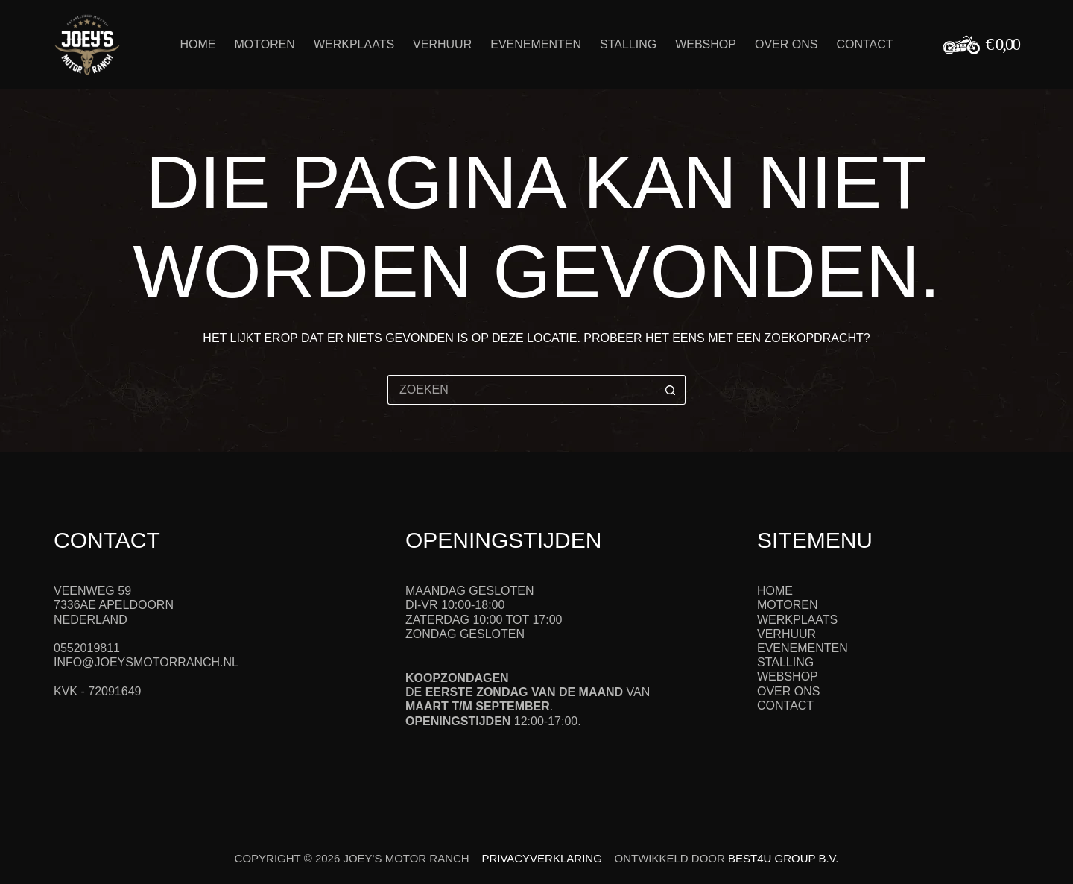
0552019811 (87, 648)
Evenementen (535, 44)
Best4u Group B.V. (783, 858)
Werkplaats (354, 44)
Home (197, 44)
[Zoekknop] (671, 390)
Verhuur (442, 44)
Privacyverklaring (541, 858)
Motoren (264, 44)
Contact (864, 44)
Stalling (628, 44)
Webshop (705, 44)
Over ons (786, 44)
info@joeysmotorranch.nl (146, 662)
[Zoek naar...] (521, 390)
